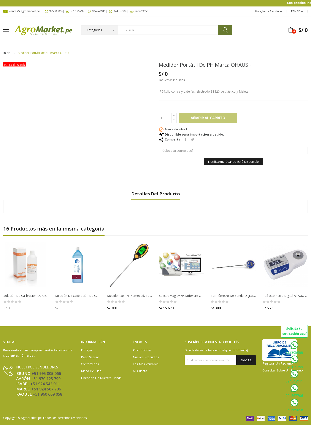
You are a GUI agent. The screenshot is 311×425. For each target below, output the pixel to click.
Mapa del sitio (91, 371)
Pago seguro (90, 357)
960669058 (139, 11)
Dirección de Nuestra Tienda (101, 378)
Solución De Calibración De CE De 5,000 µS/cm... (25, 296)
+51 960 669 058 (47, 394)
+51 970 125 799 (45, 378)
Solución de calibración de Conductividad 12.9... (77, 296)
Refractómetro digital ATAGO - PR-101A (285, 296)
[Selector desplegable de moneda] (297, 11)
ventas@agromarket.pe (21, 11)
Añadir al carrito (208, 117)
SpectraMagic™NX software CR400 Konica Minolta (181, 296)
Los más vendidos (146, 364)
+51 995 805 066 (46, 373)
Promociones (142, 350)
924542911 (97, 11)
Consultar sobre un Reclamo (282, 370)
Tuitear (193, 139)
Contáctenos (90, 364)
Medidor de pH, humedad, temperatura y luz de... (129, 296)
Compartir (186, 139)
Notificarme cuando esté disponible (233, 162)
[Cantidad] (165, 118)
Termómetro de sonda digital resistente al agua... (233, 296)
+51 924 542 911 (45, 383)
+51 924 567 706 (46, 389)
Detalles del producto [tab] (155, 194)
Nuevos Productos (146, 357)
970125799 (75, 11)
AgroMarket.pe (31, 418)
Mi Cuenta (140, 371)
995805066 (54, 11)
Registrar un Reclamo (277, 363)
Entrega (86, 350)
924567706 (118, 11)
